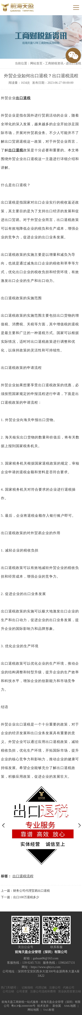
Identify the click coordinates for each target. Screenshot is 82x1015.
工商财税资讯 (54, 63)
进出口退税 (73, 63)
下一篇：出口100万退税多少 (20, 897)
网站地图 (33, 1009)
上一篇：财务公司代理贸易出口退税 (25, 890)
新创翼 (56, 1005)
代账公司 (68, 987)
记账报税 (27, 987)
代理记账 (41, 987)
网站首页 (36, 63)
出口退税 (23, 98)
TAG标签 (48, 1009)
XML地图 (70, 1005)
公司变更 (22, 991)
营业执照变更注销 (69, 991)
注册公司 (55, 987)
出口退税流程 (22, 876)
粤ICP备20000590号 (23, 1005)
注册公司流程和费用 (43, 991)
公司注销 (8, 991)
